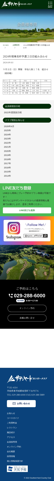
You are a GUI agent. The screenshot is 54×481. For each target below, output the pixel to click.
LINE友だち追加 (27, 210)
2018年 (7, 159)
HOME (6, 45)
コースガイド (13, 418)
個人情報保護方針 (15, 461)
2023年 (7, 138)
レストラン (12, 427)
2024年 (7, 134)
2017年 (7, 163)
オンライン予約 (27, 308)
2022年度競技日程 (13, 112)
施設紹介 (11, 432)
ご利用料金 (12, 423)
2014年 (7, 176)
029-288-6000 (29, 295)
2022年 (7, 143)
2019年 (7, 155)
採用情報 (11, 456)
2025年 (7, 130)
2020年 (7, 151)
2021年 (7, 147)
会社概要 (11, 451)
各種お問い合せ (27, 317)
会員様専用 (12, 442)
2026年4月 (9, 126)
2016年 (7, 167)
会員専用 (16, 45)
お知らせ (11, 413)
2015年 (7, 171)
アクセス (11, 437)
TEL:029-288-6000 (16, 394)
